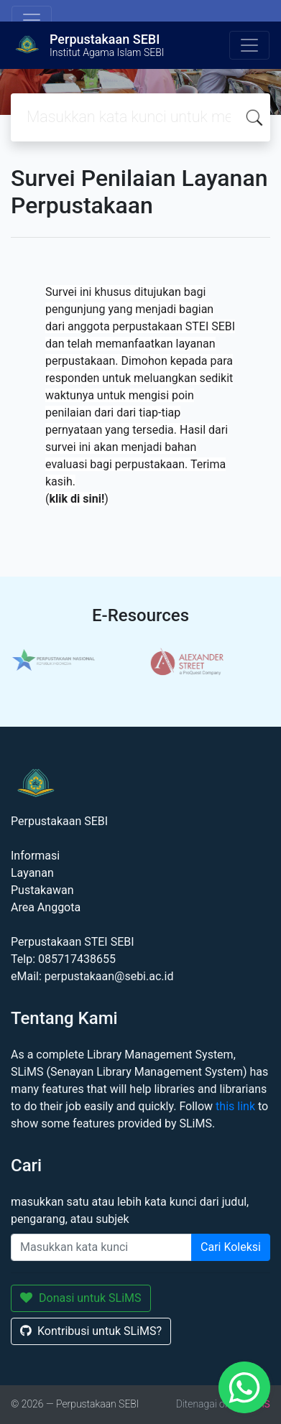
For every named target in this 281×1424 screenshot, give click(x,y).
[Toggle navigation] (31, 20)
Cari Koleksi (231, 1247)
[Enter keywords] (101, 1247)
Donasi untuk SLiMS (81, 1298)
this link (235, 1106)
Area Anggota (45, 907)
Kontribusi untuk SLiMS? (91, 1331)
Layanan (32, 873)
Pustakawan (42, 890)
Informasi (35, 855)
